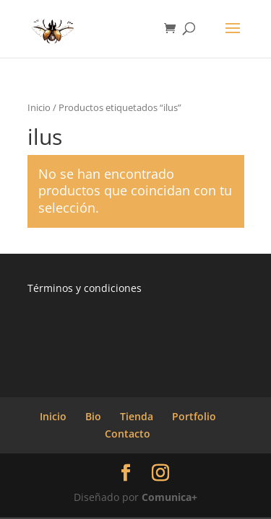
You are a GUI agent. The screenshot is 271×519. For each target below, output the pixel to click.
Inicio (39, 107)
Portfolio (194, 416)
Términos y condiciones (84, 288)
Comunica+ (169, 497)
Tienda (136, 416)
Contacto (127, 433)
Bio (93, 416)
